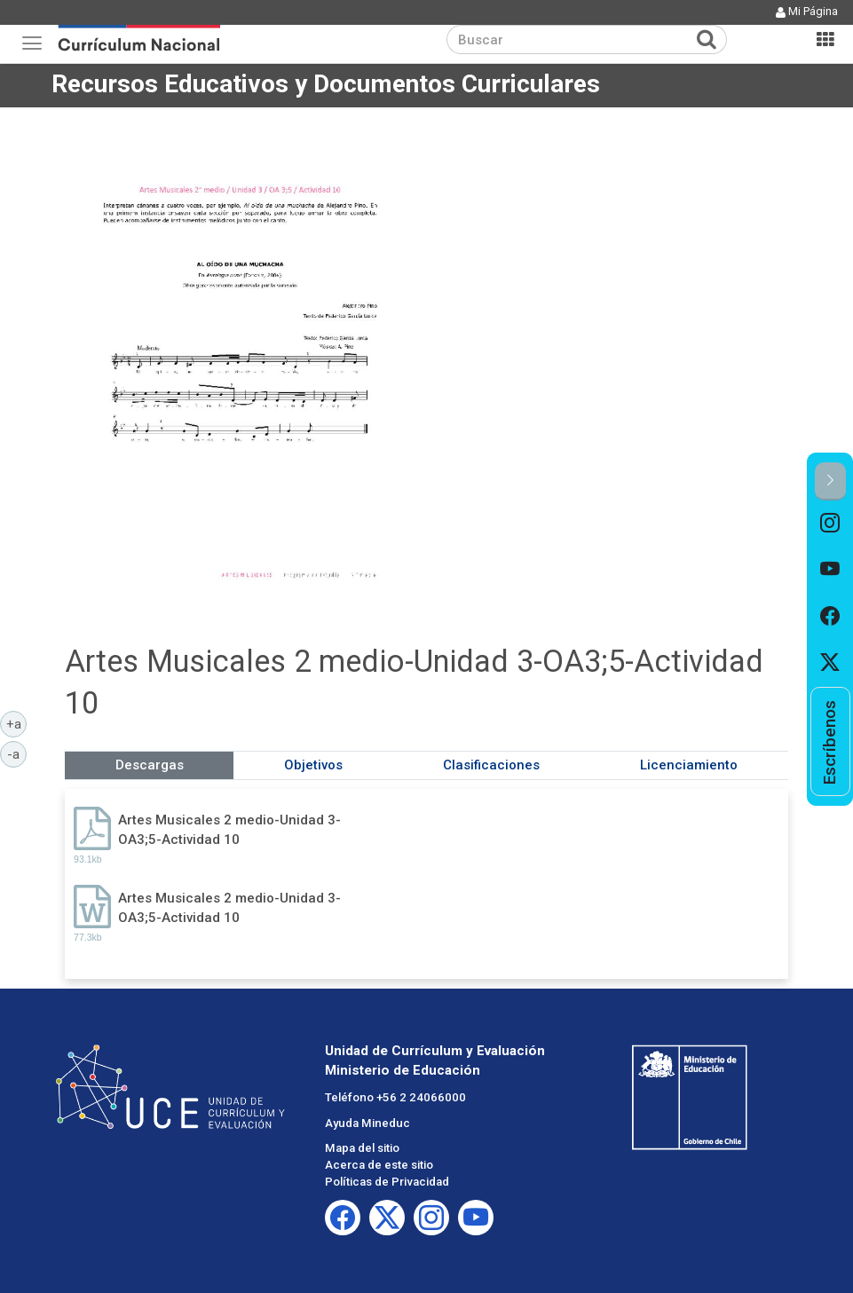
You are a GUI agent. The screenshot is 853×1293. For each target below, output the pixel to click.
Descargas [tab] (149, 765)
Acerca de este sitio (379, 1164)
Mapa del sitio (362, 1148)
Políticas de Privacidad (387, 1181)
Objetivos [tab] (313, 765)
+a (17, 723)
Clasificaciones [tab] (491, 765)
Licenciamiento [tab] (689, 765)
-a (17, 753)
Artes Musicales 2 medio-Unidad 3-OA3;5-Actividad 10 (229, 829)
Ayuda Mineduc (367, 1123)
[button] (830, 481)
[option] (830, 524)
